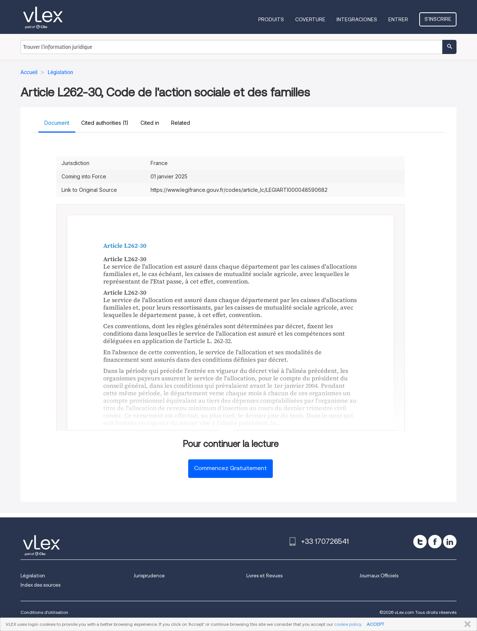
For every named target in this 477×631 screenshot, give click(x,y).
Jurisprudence (149, 575)
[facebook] (435, 541)
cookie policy (347, 624)
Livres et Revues (264, 575)
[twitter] (420, 541)
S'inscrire (437, 19)
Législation (32, 575)
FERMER (466, 624)
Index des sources (40, 585)
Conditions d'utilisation (44, 612)
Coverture (310, 19)
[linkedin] (450, 541)
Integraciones (357, 19)
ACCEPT (375, 624)
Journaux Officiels (378, 575)
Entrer (398, 19)
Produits (271, 19)
